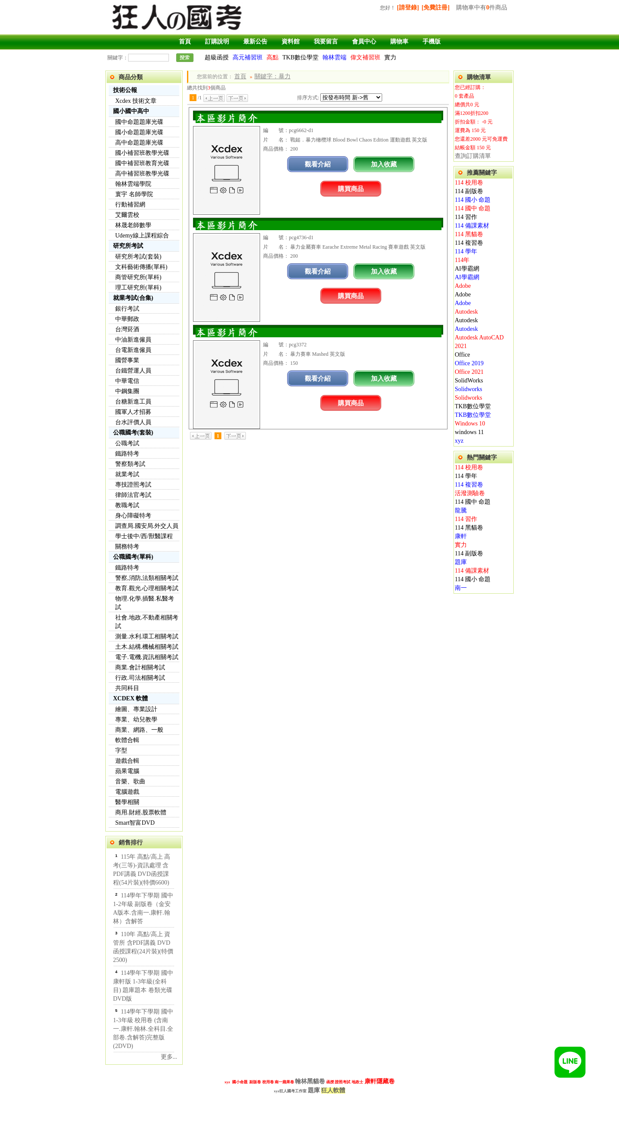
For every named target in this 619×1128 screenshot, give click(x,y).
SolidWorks (469, 380)
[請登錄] (408, 7)
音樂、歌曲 (130, 781)
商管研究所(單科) (138, 277)
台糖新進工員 (133, 401)
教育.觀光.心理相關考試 (146, 588)
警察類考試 (130, 464)
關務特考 (127, 546)
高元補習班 (248, 57)
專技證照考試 (133, 484)
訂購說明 (217, 41)
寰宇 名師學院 (134, 194)
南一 (461, 588)
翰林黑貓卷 (310, 1081)
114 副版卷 (469, 191)
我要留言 (326, 41)
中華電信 (127, 381)
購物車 (399, 41)
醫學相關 (127, 802)
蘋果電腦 (127, 771)
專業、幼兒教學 (136, 719)
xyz (459, 441)
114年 (462, 260)
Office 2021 (469, 372)
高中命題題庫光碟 (139, 142)
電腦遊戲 (127, 792)
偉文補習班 (365, 57)
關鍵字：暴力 (272, 76)
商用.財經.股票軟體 (140, 812)
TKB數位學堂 (300, 57)
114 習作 (466, 217)
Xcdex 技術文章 (135, 101)
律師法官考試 (133, 495)
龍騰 (461, 510)
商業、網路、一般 (139, 730)
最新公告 (255, 41)
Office (462, 354)
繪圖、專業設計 (136, 709)
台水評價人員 (133, 422)
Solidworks (468, 389)
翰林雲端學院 (133, 184)
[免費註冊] (436, 7)
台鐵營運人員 (133, 370)
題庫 (461, 562)
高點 (273, 57)
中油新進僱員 (133, 339)
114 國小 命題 (472, 200)
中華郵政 (127, 319)
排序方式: (308, 98)
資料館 (291, 41)
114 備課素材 (472, 225)
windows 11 (469, 432)
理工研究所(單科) (138, 287)
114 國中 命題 (472, 208)
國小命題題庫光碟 (139, 132)
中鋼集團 (127, 391)
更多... (169, 1057)
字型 (121, 750)
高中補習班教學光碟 (142, 173)
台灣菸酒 (127, 329)
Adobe (463, 286)
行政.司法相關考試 (140, 678)
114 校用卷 (469, 182)
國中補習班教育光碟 (142, 163)
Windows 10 (470, 423)
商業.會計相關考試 (140, 667)
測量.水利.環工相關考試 (146, 636)
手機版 (432, 41)
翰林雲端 (334, 57)
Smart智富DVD (135, 823)
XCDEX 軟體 (130, 698)
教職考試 (127, 505)
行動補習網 (130, 204)
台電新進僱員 (133, 350)
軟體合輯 (127, 740)
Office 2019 (469, 363)
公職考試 (127, 443)
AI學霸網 (467, 268)
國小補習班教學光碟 (142, 153)
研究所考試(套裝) (138, 256)
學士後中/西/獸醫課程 (144, 536)
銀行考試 (127, 308)
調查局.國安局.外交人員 (146, 526)
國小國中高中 (131, 111)
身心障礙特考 (133, 515)
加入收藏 (384, 164)
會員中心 (364, 41)
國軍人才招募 (133, 412)
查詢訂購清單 (473, 156)
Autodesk (466, 311)
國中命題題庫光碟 (139, 122)
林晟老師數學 (133, 225)
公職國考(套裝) (133, 432)
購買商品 (351, 188)
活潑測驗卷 (470, 493)
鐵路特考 (127, 453)
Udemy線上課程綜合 (142, 235)
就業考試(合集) (133, 298)
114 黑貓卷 (469, 234)
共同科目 (127, 688)
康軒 (461, 536)
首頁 (185, 41)
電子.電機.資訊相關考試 (146, 657)
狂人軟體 (333, 1090)
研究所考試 (128, 246)
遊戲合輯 (127, 761)
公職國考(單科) (133, 557)
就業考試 (127, 474)
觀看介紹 (318, 164)
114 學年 (466, 251)
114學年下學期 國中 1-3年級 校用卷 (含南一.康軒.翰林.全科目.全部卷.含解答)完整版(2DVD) (143, 1028)
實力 (390, 57)
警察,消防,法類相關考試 (146, 578)
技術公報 (125, 90)
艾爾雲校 (127, 215)
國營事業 (127, 360)
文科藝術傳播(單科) (141, 267)
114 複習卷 (469, 243)
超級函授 (217, 57)
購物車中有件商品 (481, 7)
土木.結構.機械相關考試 (146, 647)
